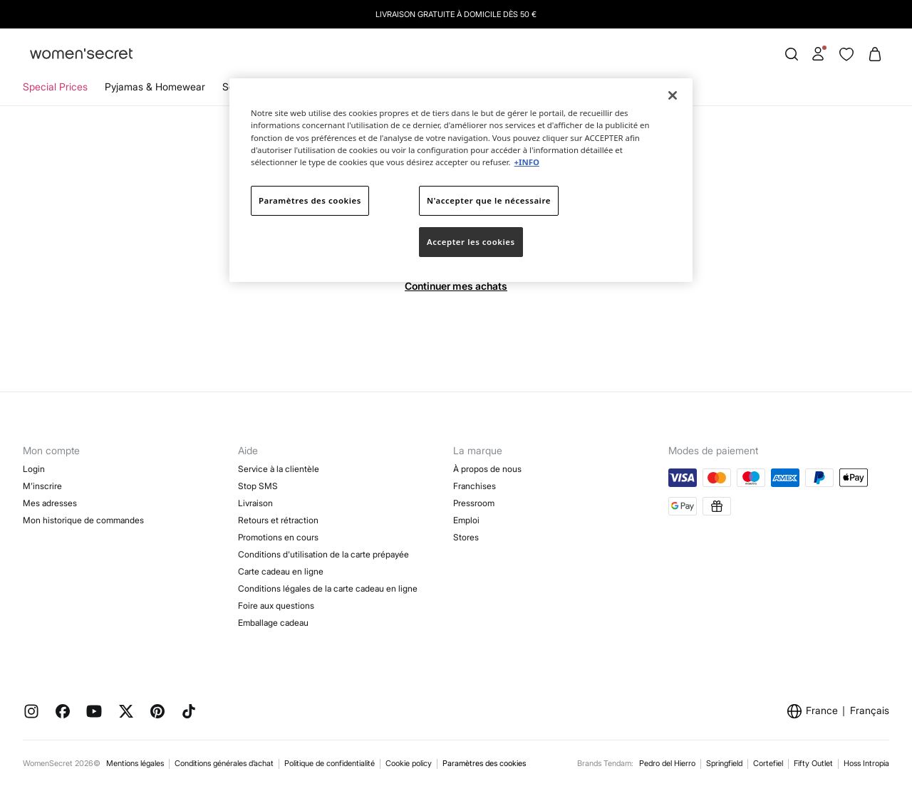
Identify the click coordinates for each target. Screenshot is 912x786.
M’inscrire (42, 486)
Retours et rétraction (278, 520)
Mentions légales (135, 763)
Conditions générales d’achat (224, 763)
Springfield (724, 763)
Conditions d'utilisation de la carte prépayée (323, 554)
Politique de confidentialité (329, 763)
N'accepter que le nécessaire (489, 200)
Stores (466, 537)
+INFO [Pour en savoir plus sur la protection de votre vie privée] (526, 162)
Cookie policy (408, 763)
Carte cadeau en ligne (280, 571)
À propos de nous (487, 468)
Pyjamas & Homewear (155, 86)
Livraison (255, 503)
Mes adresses (50, 503)
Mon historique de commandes (83, 520)
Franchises (474, 486)
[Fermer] (672, 95)
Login (34, 468)
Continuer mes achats (456, 286)
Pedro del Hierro (667, 763)
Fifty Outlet (813, 763)
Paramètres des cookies (484, 763)
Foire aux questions (276, 605)
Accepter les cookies (471, 241)
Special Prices (55, 86)
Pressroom (473, 503)
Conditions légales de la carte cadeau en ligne (328, 588)
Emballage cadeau (273, 622)
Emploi (466, 520)
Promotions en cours (278, 537)
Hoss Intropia (866, 763)
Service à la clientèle (278, 468)
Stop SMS (258, 486)
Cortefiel (768, 763)
